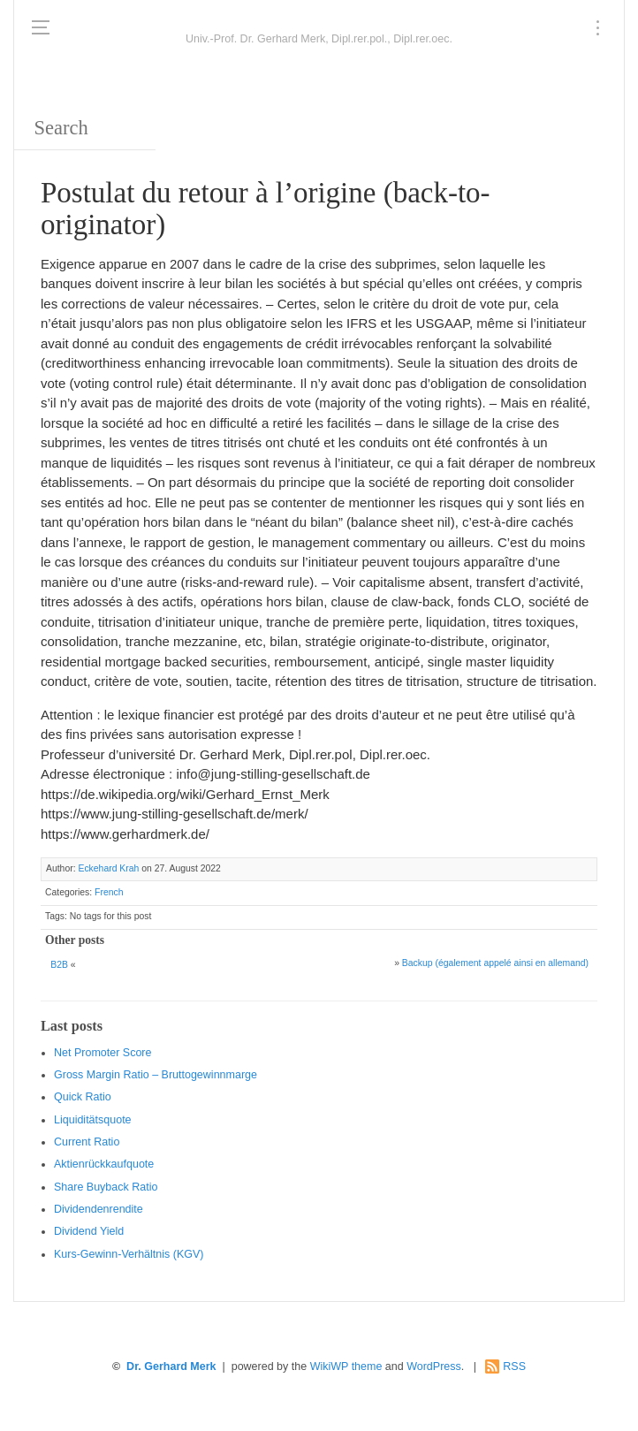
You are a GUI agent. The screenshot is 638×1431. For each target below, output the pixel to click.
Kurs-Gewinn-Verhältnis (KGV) (129, 1254)
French (109, 892)
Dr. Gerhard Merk (171, 1366)
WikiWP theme (346, 1366)
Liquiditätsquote (93, 1120)
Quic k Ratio (82, 1097)
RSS (514, 1366)
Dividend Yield (89, 1231)
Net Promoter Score (102, 1053)
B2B (59, 965)
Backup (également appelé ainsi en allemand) (495, 963)
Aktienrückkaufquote (104, 1164)
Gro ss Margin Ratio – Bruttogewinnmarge (155, 1075)
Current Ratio (86, 1142)
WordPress (433, 1366)
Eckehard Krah (108, 868)
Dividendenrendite (98, 1209)
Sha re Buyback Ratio (105, 1187)
